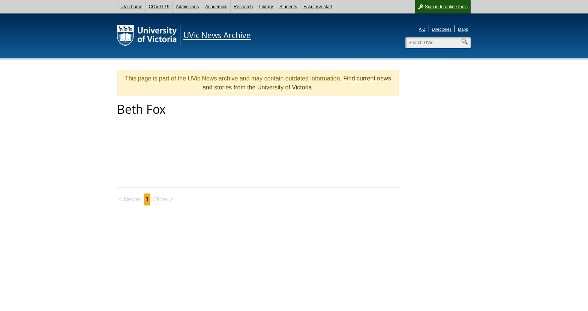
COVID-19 (158, 6)
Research (243, 6)
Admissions (187, 6)
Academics (216, 6)
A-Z (422, 29)
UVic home (131, 6)
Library (266, 6)
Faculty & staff (317, 6)
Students (288, 6)
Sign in (446, 6)
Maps (463, 29)
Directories (442, 29)
